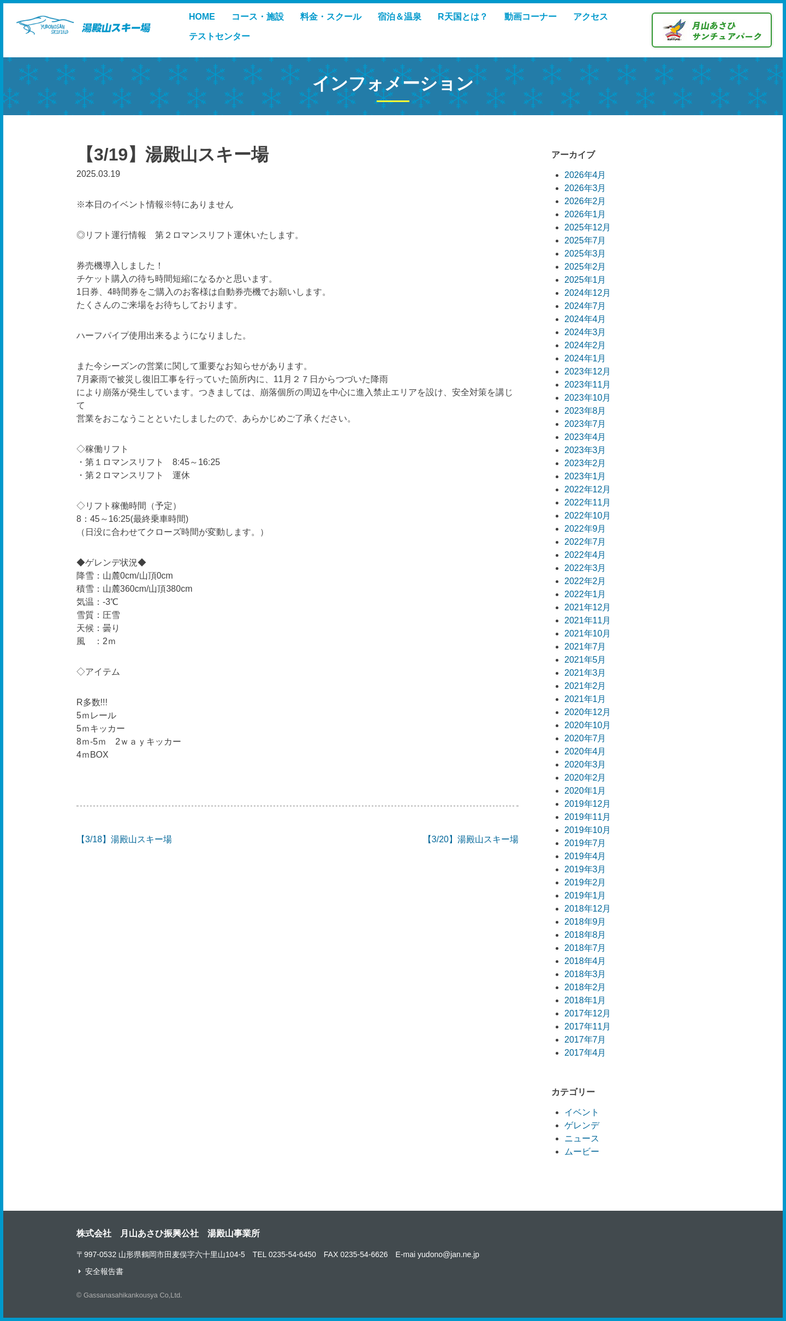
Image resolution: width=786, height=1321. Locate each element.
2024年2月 (585, 345)
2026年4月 (585, 175)
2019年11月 (587, 817)
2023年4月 (585, 437)
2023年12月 (587, 371)
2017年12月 (587, 1013)
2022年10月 (587, 515)
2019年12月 (587, 803)
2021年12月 (587, 607)
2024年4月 (585, 319)
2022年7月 (585, 541)
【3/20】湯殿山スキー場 (471, 839)
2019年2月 (585, 882)
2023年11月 (587, 384)
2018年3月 (585, 974)
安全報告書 (104, 1271)
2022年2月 (585, 581)
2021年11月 (587, 620)
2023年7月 (585, 424)
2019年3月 (585, 869)
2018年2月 (585, 987)
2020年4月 (585, 751)
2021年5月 (585, 659)
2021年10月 (587, 633)
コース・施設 (257, 16)
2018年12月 (587, 908)
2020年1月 (585, 790)
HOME (202, 16)
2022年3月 (585, 568)
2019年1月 (585, 895)
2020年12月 (587, 712)
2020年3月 (585, 764)
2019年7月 (585, 843)
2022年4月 (585, 555)
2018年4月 (585, 961)
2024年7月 (585, 306)
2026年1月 (585, 214)
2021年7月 (585, 646)
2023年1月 (585, 476)
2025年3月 (585, 253)
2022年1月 (585, 594)
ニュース (581, 1138)
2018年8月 (585, 934)
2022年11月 (587, 502)
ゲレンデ (581, 1125)
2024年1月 (585, 358)
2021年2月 (585, 686)
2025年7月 (585, 240)
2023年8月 (585, 410)
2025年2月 (585, 266)
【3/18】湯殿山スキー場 (124, 839)
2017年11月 (587, 1026)
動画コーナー (530, 16)
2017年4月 (585, 1052)
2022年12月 (587, 489)
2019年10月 (587, 830)
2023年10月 (587, 397)
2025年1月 (585, 279)
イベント (581, 1112)
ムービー (581, 1151)
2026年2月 (585, 201)
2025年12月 (587, 227)
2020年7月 (585, 738)
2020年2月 (585, 777)
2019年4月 (585, 856)
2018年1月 (585, 1000)
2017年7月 (585, 1039)
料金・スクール (330, 16)
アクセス (590, 16)
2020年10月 (587, 725)
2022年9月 (585, 528)
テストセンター (219, 36)
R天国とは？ (463, 16)
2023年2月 (585, 463)
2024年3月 (585, 332)
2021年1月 (585, 699)
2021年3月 (585, 672)
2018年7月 (585, 948)
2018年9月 (585, 921)
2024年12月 (587, 292)
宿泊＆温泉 (399, 16)
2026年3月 (585, 188)
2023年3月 (585, 450)
